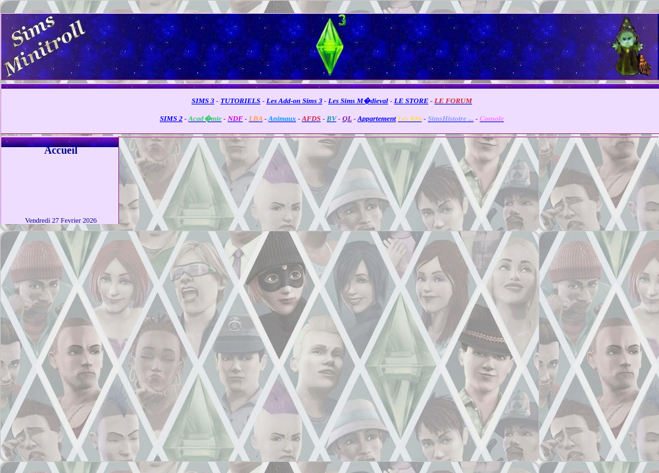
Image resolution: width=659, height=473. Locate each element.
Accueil (61, 150)
